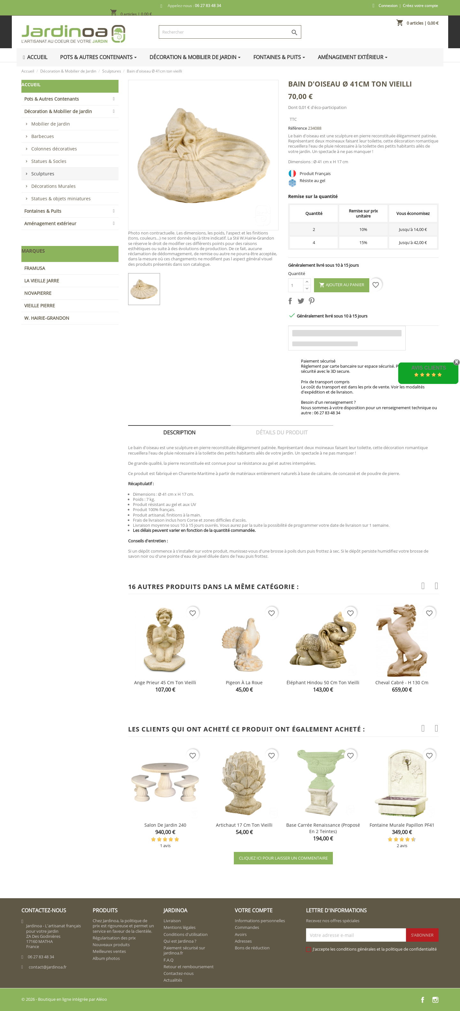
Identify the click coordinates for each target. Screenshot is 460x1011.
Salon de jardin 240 (165, 825)
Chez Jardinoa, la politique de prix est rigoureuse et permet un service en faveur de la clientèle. (123, 926)
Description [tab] (179, 432)
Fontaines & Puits (42, 211)
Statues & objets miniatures (61, 198)
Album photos (106, 958)
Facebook (422, 1000)
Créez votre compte (420, 5)
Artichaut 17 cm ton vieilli (244, 825)
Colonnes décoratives (54, 149)
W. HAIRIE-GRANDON (46, 318)
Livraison (172, 920)
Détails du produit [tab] (282, 432)
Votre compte (253, 910)
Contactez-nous (179, 973)
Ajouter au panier (341, 285)
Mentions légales (179, 927)
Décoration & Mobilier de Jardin (58, 111)
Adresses (243, 941)
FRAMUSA (34, 268)
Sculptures (42, 174)
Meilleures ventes (109, 951)
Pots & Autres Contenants (51, 99)
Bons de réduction (252, 948)
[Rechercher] (230, 32)
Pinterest (312, 302)
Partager (291, 302)
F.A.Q (168, 960)
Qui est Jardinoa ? (180, 941)
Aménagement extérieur (50, 223)
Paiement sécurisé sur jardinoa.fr (184, 950)
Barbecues (42, 136)
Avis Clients (428, 368)
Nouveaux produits (111, 944)
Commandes (247, 927)
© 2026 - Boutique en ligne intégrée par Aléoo (64, 999)
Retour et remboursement (189, 966)
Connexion (388, 5)
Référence (297, 128)
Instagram (435, 1000)
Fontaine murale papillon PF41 (402, 825)
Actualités (173, 980)
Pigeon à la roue (244, 682)
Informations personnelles (260, 920)
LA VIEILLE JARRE (41, 281)
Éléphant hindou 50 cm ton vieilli (323, 682)
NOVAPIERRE (37, 293)
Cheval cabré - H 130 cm (401, 682)
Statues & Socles (48, 161)
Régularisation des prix (114, 938)
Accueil (31, 84)
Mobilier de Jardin (50, 124)
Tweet (302, 302)
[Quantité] (295, 285)
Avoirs (241, 934)
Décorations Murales (53, 186)
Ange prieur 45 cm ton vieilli (165, 682)
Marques (33, 251)
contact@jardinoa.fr (47, 967)
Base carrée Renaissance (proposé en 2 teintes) (323, 828)
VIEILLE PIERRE (39, 306)
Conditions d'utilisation (186, 934)
